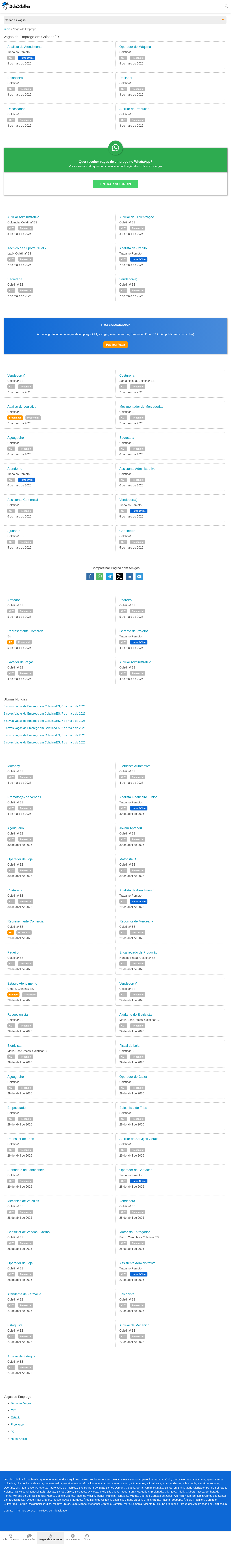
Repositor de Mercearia (136, 921)
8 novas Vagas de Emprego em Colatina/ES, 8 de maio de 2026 (44, 706)
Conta (87, 1537)
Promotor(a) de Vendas (24, 797)
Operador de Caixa (133, 1077)
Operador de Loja (20, 859)
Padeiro (13, 952)
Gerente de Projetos (133, 631)
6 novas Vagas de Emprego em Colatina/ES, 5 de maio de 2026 (44, 735)
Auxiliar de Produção (134, 109)
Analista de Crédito (133, 248)
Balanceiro (15, 78)
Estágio (13, 994)
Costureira (126, 375)
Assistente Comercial (22, 500)
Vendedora (127, 1201)
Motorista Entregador (134, 1232)
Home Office (27, 58)
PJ (10, 642)
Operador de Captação (135, 1170)
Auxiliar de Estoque (21, 1356)
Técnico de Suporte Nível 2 (27, 248)
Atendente (14, 469)
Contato (8, 1510)
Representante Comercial (25, 631)
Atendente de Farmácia (24, 1294)
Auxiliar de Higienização (136, 217)
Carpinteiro (127, 531)
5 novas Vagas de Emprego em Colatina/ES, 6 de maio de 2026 (44, 728)
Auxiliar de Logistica (21, 406)
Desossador (16, 109)
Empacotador (17, 1108)
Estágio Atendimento (22, 983)
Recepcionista (17, 1014)
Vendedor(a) (128, 279)
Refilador (125, 78)
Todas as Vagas (21, 1403)
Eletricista (14, 1045)
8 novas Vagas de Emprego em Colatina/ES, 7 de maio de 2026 (44, 713)
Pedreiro (125, 600)
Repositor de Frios (20, 1139)
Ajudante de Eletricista (135, 1014)
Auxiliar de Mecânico (134, 1325)
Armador (13, 600)
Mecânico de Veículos (23, 1201)
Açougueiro (15, 437)
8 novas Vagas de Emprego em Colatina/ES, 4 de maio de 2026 (44, 742)
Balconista (126, 1294)
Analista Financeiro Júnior (138, 797)
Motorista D (127, 859)
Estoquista (15, 1325)
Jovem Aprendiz (130, 828)
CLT (11, 58)
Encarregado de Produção (138, 952)
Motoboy (13, 766)
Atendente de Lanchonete (26, 1170)
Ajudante (13, 531)
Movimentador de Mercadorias (141, 406)
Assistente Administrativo (137, 469)
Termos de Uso (26, 1510)
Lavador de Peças (20, 662)
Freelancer (15, 417)
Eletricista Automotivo (134, 766)
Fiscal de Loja (129, 1045)
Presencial (137, 58)
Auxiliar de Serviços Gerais (138, 1139)
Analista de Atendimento (24, 47)
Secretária (14, 279)
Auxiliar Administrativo (23, 217)
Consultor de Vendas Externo (28, 1232)
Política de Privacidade (53, 1510)
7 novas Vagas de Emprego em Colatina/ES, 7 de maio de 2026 (44, 720)
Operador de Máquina (135, 47)
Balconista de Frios (133, 1108)
